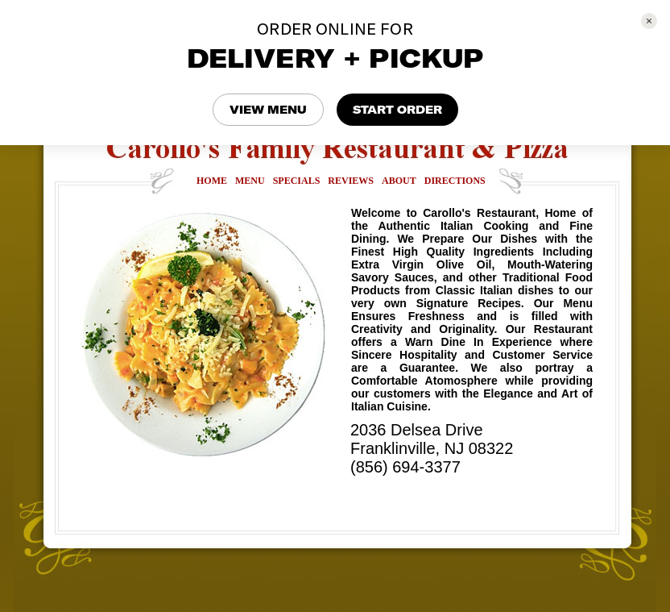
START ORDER (397, 109)
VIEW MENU (268, 109)
